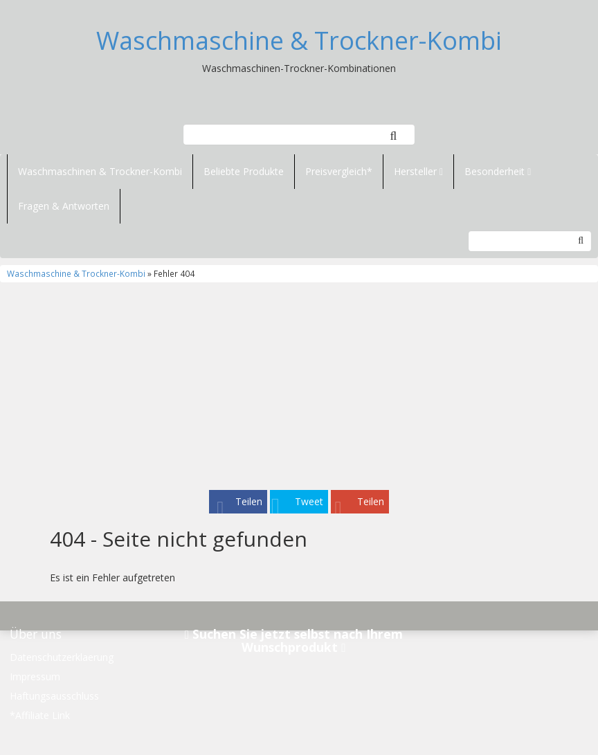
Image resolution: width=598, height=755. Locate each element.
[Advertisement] (299, 386)
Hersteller (418, 171)
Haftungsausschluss (54, 695)
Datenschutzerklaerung (62, 657)
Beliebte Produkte (243, 171)
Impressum (35, 676)
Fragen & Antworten (63, 205)
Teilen (248, 501)
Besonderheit (497, 171)
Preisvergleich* (338, 171)
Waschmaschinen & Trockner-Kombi (100, 171)
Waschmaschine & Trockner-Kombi (299, 41)
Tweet (309, 501)
